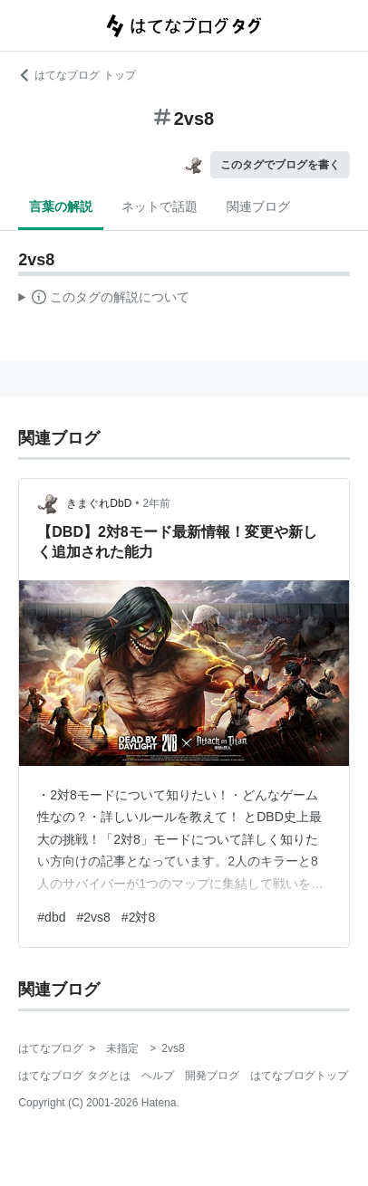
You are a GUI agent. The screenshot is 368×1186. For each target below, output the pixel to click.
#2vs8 (93, 917)
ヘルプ (157, 1075)
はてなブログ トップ (76, 75)
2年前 (157, 503)
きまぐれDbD (98, 503)
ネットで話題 (159, 206)
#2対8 (138, 917)
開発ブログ (212, 1075)
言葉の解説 (60, 206)
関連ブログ (258, 206)
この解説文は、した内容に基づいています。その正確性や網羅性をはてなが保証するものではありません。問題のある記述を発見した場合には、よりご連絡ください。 (103, 299)
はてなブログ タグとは (74, 1075)
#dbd (51, 917)
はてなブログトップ (299, 1075)
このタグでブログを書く (280, 164)
